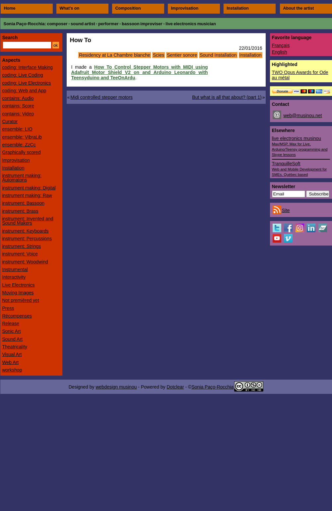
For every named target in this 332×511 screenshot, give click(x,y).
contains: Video (18, 113)
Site (286, 210)
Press (8, 308)
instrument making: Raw (27, 195)
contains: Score (18, 106)
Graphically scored (21, 152)
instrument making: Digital (29, 187)
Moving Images (18, 292)
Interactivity (14, 277)
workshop (12, 370)
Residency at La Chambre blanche (114, 55)
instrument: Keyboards (25, 231)
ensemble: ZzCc (19, 144)
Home (10, 8)
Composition (128, 8)
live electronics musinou (300, 146)
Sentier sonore (182, 55)
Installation (238, 8)
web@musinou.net (302, 115)
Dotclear (175, 387)
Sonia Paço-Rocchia (24, 23)
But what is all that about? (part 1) (226, 97)
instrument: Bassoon (23, 203)
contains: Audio (18, 98)
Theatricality (14, 346)
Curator (10, 121)
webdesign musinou (116, 387)
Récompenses (17, 316)
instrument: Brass (20, 211)
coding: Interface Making (27, 67)
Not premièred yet (20, 300)
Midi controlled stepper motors (101, 97)
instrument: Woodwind (25, 261)
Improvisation (185, 8)
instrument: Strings (21, 246)
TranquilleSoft (299, 169)
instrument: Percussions (27, 238)
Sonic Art (11, 331)
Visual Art (12, 354)
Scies (158, 55)
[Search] (27, 45)
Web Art (10, 362)
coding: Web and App (24, 90)
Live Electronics (18, 285)
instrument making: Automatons (21, 178)
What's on (70, 8)
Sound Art (12, 339)
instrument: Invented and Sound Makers (27, 221)
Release (10, 323)
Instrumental (15, 269)
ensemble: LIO (17, 129)
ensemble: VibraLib (22, 137)
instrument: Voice (20, 253)
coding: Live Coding (22, 75)
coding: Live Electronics (26, 83)
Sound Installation (218, 55)
